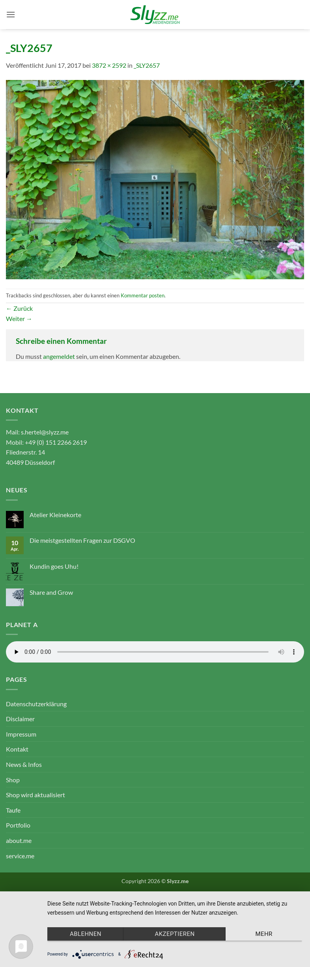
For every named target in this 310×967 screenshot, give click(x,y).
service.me (20, 855)
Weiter (19, 318)
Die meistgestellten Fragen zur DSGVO (82, 540)
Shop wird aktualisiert (35, 794)
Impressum (21, 734)
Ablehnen (85, 933)
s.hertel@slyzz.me (45, 432)
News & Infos (24, 764)
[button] (10, 14)
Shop (13, 779)
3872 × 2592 (109, 65)
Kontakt (17, 749)
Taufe (13, 810)
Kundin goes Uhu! (54, 566)
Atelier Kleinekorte (55, 514)
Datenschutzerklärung (36, 703)
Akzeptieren (174, 933)
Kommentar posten (142, 295)
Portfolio (18, 825)
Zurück (19, 308)
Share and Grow (51, 592)
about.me (19, 840)
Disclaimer (20, 718)
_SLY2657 (147, 65)
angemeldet (59, 356)
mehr (263, 933)
